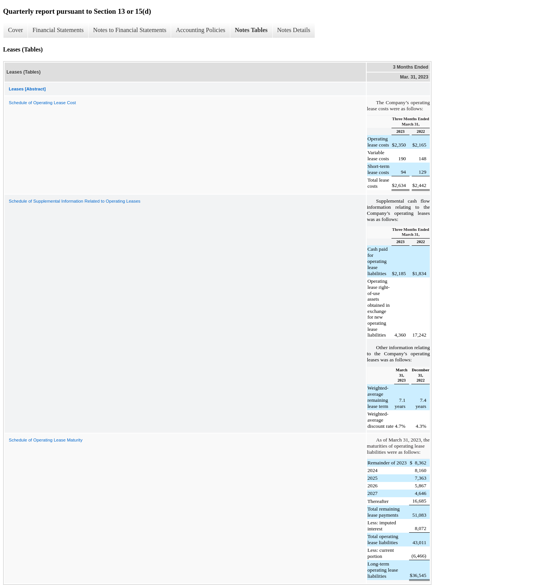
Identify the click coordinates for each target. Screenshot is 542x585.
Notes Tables (251, 30)
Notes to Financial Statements (130, 30)
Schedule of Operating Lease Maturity (46, 440)
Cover (15, 30)
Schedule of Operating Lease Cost (42, 102)
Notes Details (294, 30)
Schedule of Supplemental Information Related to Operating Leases (75, 201)
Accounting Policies (200, 30)
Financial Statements (58, 30)
